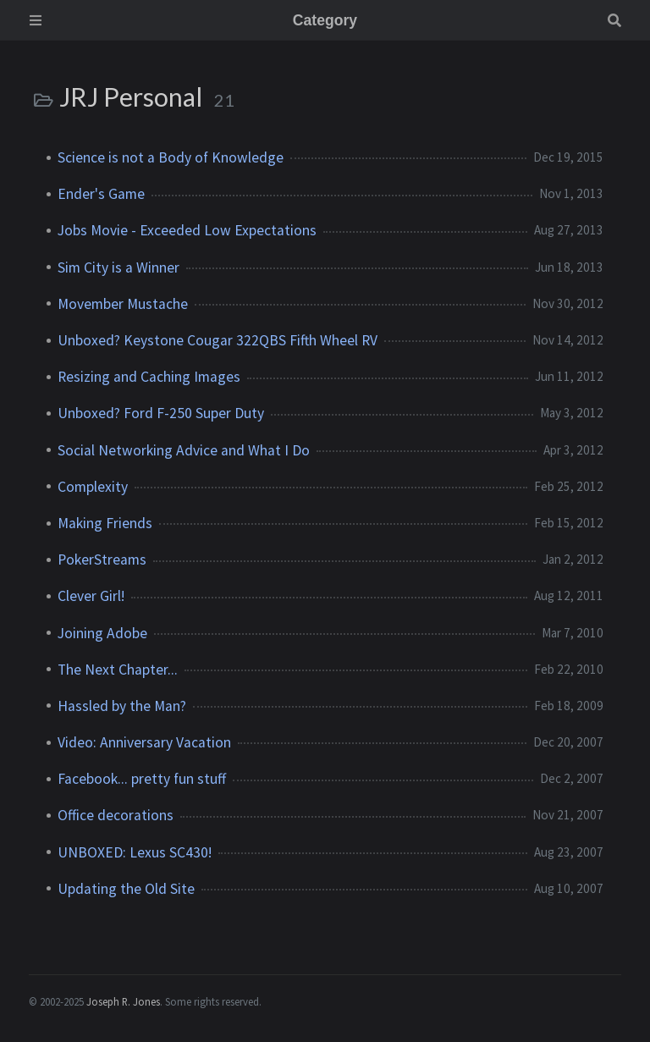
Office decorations (116, 815)
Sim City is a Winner (118, 267)
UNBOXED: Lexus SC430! (135, 852)
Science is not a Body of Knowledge (171, 157)
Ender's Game (101, 194)
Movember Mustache (123, 304)
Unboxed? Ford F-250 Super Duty (161, 413)
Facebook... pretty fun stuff (142, 778)
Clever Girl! (91, 596)
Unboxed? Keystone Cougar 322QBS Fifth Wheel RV (217, 340)
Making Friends (105, 523)
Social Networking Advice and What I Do (184, 450)
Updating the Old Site (126, 888)
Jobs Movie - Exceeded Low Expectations (187, 230)
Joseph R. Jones (123, 1001)
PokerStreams (102, 559)
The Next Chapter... (118, 669)
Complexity (93, 486)
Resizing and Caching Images (149, 376)
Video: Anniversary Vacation (144, 742)
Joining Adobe (102, 633)
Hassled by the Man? (122, 706)
